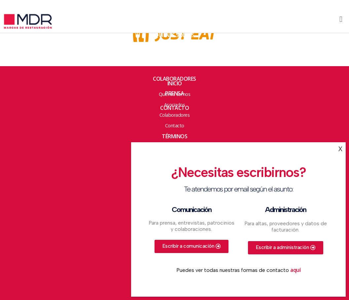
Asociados (174, 64)
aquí (295, 270)
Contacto (174, 107)
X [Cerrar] (340, 148)
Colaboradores (174, 78)
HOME (174, 20)
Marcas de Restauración (36, 21)
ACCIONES (174, 49)
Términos (174, 136)
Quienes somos (174, 35)
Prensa (174, 93)
